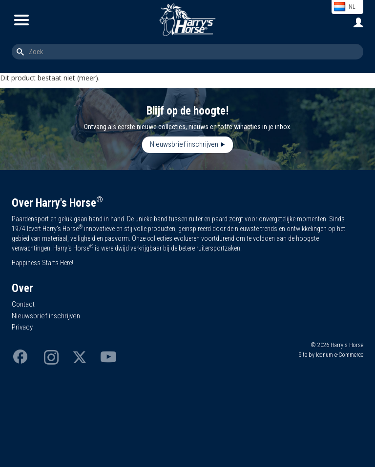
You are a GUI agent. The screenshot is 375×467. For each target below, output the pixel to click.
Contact (23, 304)
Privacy (22, 327)
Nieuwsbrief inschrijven (184, 144)
